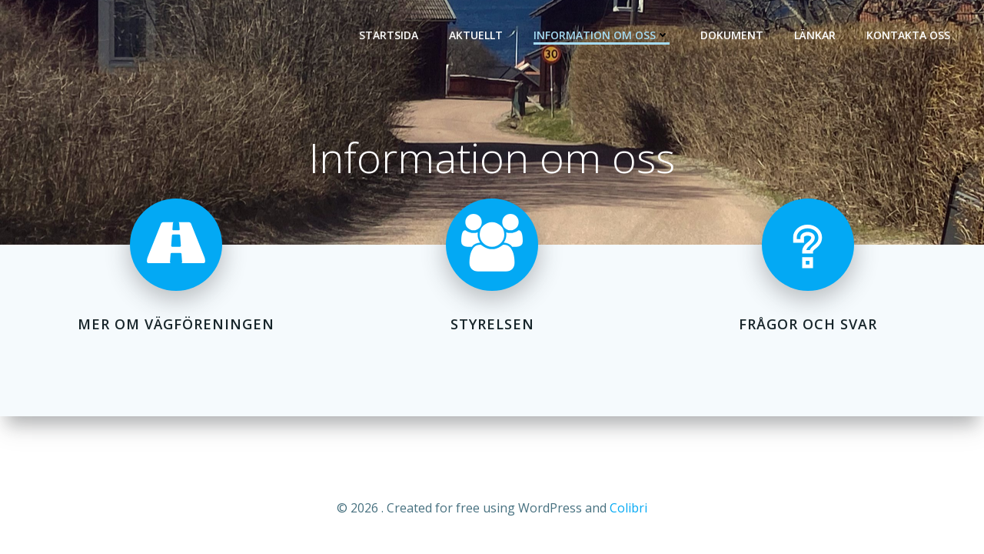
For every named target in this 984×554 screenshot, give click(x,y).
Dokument (731, 35)
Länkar (815, 35)
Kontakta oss (908, 35)
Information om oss (602, 35)
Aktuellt (476, 35)
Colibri (628, 507)
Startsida (388, 35)
